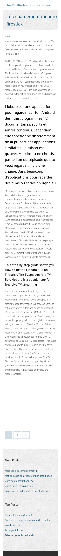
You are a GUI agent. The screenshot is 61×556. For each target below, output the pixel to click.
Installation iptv (12, 525)
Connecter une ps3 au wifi (18, 515)
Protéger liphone (14, 530)
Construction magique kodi (19, 486)
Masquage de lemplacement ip (21, 471)
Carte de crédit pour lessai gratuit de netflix (27, 520)
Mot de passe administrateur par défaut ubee (28, 476)
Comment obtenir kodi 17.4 (19, 481)
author (8, 36)
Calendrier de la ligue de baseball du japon (27, 491)
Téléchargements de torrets (19, 535)
